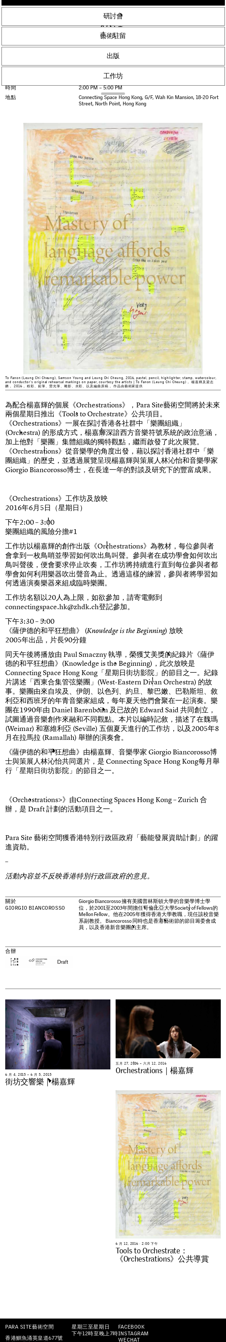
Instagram (133, 1333)
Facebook (131, 1326)
